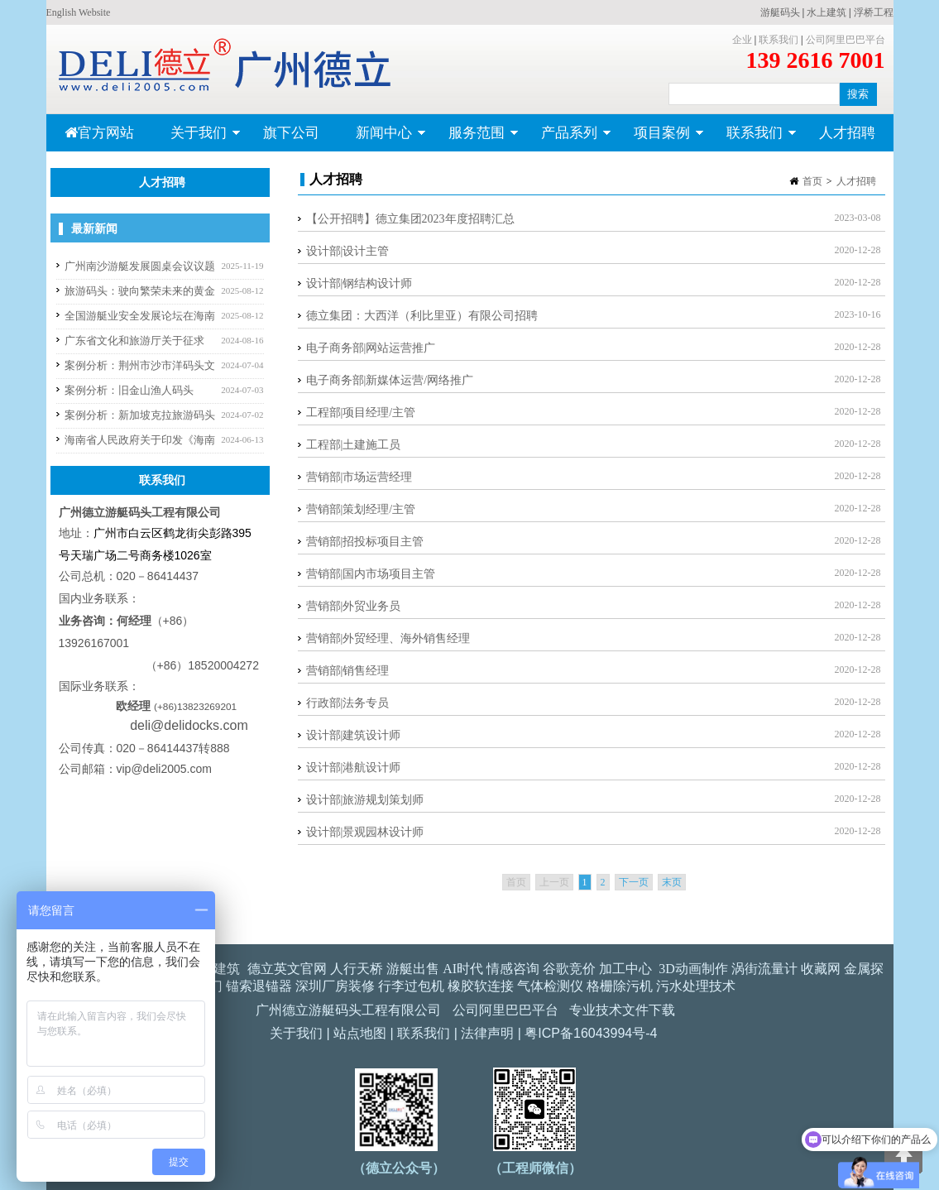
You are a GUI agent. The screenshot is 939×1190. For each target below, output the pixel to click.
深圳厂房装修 (335, 986)
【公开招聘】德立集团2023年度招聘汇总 (410, 219)
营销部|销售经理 (348, 671)
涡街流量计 (764, 969)
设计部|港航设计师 (353, 767)
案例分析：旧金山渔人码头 (129, 390)
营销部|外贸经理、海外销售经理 (388, 638)
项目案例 (660, 138)
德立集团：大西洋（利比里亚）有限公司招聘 (422, 315)
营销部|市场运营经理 (359, 477)
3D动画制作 (693, 969)
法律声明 (487, 1033)
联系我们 (778, 40)
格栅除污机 (620, 986)
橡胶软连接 (481, 986)
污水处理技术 (695, 986)
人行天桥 (356, 969)
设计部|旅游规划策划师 (365, 800)
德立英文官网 (287, 969)
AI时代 (463, 969)
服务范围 (474, 138)
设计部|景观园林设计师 (365, 832)
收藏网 (821, 969)
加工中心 (625, 969)
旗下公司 (291, 133)
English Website (78, 12)
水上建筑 (826, 12)
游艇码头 (780, 12)
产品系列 (567, 138)
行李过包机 (411, 986)
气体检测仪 (550, 986)
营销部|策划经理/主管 (361, 509)
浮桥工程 (873, 12)
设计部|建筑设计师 (353, 735)
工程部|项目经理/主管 (361, 412)
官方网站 (99, 133)
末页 (672, 882)
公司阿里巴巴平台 (845, 40)
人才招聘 (847, 133)
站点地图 (359, 1033)
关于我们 (196, 138)
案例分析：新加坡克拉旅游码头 (140, 415)
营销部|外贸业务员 (353, 606)
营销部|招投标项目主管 (365, 541)
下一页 (634, 882)
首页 (812, 181)
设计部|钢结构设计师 (359, 283)
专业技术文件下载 (622, 1010)
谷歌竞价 (569, 969)
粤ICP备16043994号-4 (591, 1033)
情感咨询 (512, 969)
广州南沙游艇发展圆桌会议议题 (140, 266)
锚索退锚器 (259, 986)
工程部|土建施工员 (353, 445)
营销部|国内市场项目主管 (371, 574)
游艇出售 (412, 969)
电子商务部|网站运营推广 (371, 348)
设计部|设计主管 (348, 251)
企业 (742, 40)
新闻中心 (382, 138)
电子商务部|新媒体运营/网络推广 (390, 380)
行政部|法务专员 (348, 703)
